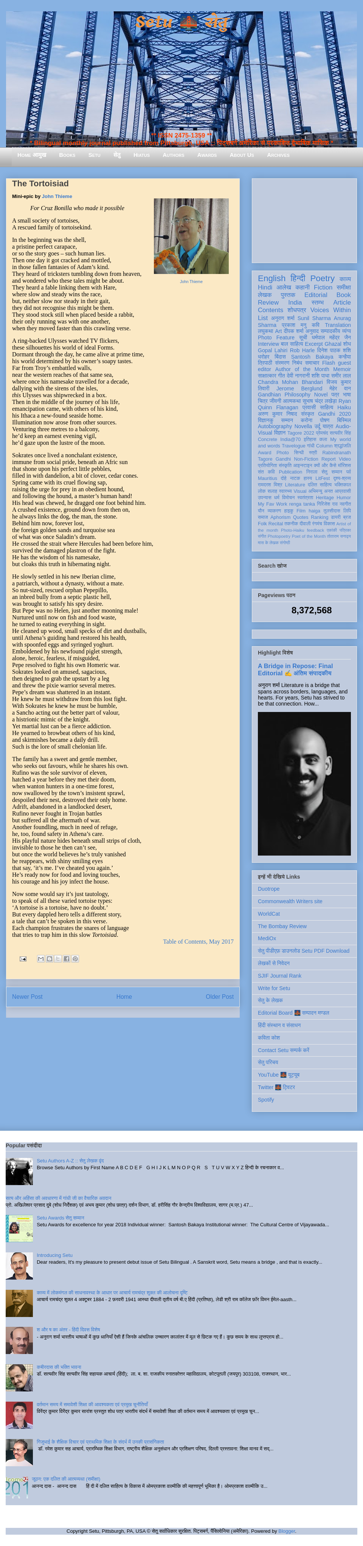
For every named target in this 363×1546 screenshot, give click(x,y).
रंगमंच (317, 523)
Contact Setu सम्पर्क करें (283, 1050)
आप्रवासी (343, 491)
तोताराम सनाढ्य (339, 536)
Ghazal (332, 344)
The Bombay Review (282, 926)
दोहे (283, 478)
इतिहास (310, 439)
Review (268, 302)
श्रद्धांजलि (342, 446)
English (271, 278)
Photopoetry (279, 536)
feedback (315, 530)
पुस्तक (288, 295)
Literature (295, 484)
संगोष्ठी (285, 542)
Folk (262, 523)
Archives (278, 155)
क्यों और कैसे (325, 465)
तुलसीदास (332, 511)
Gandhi (283, 459)
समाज (263, 517)
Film (301, 511)
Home (124, 997)
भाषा (347, 395)
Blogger (286, 1531)
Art (278, 331)
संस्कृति (285, 465)
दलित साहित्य (320, 484)
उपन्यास (264, 497)
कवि (316, 325)
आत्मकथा (292, 401)
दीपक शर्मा (294, 331)
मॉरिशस (344, 465)
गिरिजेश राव (327, 504)
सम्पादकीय (330, 331)
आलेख (283, 287)
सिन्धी (299, 452)
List (263, 318)
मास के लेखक (268, 542)
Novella (303, 426)
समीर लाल (341, 376)
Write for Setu (274, 988)
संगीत (262, 536)
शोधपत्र (296, 310)
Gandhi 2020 (334, 414)
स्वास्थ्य (285, 491)
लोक (262, 491)
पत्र (335, 395)
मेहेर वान (340, 388)
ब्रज (347, 517)
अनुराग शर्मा (283, 318)
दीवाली (304, 523)
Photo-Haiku (292, 530)
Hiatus (141, 155)
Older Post (220, 997)
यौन (261, 511)
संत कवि (266, 472)
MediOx (267, 938)
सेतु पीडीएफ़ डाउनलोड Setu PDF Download (303, 951)
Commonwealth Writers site (290, 901)
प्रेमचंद (322, 433)
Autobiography (275, 426)
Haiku (344, 407)
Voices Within (330, 310)
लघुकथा (265, 331)
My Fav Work (272, 504)
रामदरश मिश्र (270, 484)
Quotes (301, 517)
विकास (329, 523)
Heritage (325, 497)
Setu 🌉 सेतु (181, 22)
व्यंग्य (346, 331)
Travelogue (294, 446)
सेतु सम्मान (331, 472)
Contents (270, 310)
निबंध (297, 363)
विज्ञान (280, 433)
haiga (314, 511)
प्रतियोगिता (267, 465)
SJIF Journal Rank (279, 976)
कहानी (302, 287)
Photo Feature (276, 337)
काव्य (345, 279)
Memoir (342, 369)
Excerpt (314, 344)
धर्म (276, 497)
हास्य (308, 478)
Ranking (319, 517)
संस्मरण (282, 363)
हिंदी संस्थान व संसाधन (279, 1025)
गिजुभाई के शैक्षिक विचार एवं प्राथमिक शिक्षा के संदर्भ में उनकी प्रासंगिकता (100, 1442)
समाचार (312, 363)
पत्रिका (345, 530)
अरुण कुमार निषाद (277, 414)
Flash (328, 363)
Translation (338, 325)
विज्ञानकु (265, 420)
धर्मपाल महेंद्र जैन (331, 337)
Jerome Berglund (299, 388)
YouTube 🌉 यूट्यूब (278, 1075)
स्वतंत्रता (305, 497)
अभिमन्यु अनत (320, 491)
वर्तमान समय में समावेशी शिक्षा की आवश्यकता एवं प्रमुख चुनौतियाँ (92, 1404)
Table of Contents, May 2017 (198, 941)
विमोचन (288, 497)
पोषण (324, 420)
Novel (321, 395)
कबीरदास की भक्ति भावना (59, 1367)
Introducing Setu (55, 1255)
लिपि (347, 511)
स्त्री (313, 452)
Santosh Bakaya (312, 357)
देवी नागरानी (298, 376)
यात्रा (328, 426)
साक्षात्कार (267, 376)
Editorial (315, 295)
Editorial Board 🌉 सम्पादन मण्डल (293, 1013)
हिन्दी (297, 278)
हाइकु (288, 511)
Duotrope (269, 889)
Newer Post (27, 997)
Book (344, 295)
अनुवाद (312, 331)
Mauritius (267, 478)
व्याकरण (274, 511)
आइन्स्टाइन (302, 465)
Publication (290, 472)
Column (324, 446)
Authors (173, 155)
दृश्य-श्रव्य (342, 478)
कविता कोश (269, 1038)
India (295, 302)
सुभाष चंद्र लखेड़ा (319, 401)
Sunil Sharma (314, 318)
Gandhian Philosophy (284, 395)
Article (342, 302)
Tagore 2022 (300, 433)
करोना (306, 420)
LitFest (322, 478)
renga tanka (302, 504)
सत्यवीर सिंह (340, 433)
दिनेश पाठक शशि (334, 350)
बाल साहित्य (292, 344)
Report (328, 459)
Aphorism (280, 517)
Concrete (267, 439)
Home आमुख (31, 155)
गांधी (311, 446)
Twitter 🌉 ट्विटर (276, 1087)
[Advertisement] (304, 219)
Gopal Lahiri (272, 350)
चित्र (263, 401)
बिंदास (280, 357)
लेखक (265, 295)
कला (323, 439)
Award (264, 452)
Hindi (265, 287)
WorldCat (269, 914)
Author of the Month (302, 369)
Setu (94, 155)
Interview (268, 344)
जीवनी (275, 401)
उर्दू (317, 426)
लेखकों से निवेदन (274, 963)
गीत (281, 376)
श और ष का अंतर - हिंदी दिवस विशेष (68, 1329)
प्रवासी (309, 407)
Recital (275, 523)
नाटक (295, 478)
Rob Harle (302, 350)
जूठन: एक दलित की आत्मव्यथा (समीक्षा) (66, 1479)
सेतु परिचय (268, 1062)
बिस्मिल (344, 420)
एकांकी (332, 530)
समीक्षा (344, 287)
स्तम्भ (318, 302)
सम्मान (287, 420)
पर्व (348, 472)
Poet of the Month (309, 536)
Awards (207, 155)
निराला (311, 472)
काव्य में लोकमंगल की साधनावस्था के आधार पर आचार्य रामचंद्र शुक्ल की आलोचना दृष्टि (112, 1292)
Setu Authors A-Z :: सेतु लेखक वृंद (70, 1161)
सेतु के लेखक (270, 1000)
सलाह (272, 491)
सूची (303, 337)
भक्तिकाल (342, 484)
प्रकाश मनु (294, 325)
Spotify (266, 1100)
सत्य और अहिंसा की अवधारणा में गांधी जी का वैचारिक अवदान (58, 1198)
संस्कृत (307, 414)
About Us (242, 155)
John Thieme (191, 282)
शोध (347, 344)
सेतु (117, 155)
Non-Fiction (306, 459)
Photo (282, 452)
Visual (299, 491)
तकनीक (291, 523)
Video (345, 459)
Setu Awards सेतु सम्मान (60, 1218)
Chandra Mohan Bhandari (290, 382)
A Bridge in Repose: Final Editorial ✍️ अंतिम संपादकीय (295, 669)
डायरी (336, 517)
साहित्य (326, 407)
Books (67, 155)
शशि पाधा (320, 376)
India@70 (290, 439)
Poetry (322, 278)
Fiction (323, 287)
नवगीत (345, 504)
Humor (344, 497)
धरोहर (263, 357)
